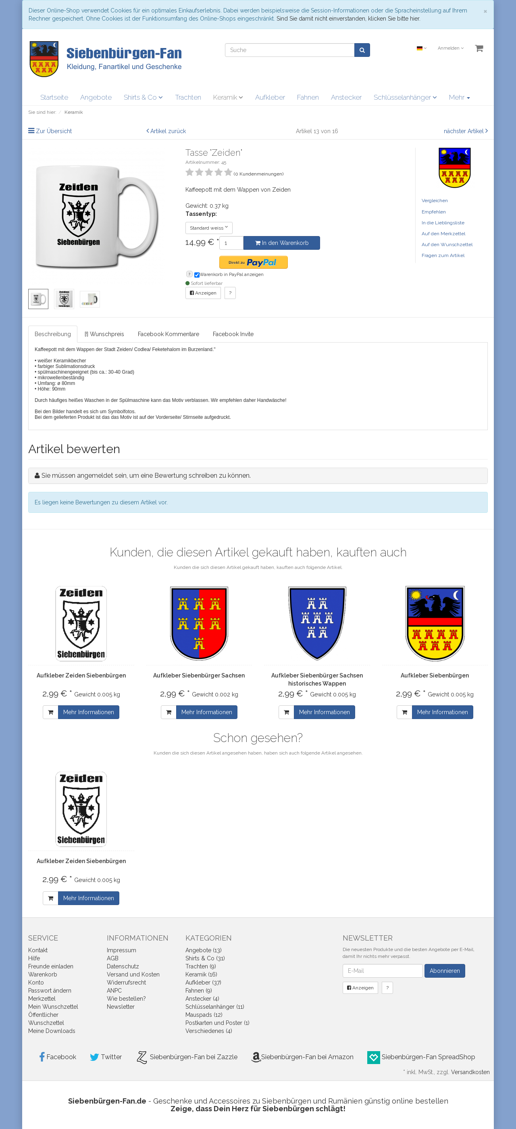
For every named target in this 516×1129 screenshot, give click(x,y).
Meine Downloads (51, 1031)
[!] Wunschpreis (104, 334)
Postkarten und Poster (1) (217, 1023)
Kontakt (38, 950)
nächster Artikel (464, 131)
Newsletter (121, 1007)
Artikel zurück (168, 131)
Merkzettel (42, 998)
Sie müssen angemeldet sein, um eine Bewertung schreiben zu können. (146, 475)
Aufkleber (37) (203, 982)
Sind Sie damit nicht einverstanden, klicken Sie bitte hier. (348, 18)
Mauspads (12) (204, 1015)
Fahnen (308, 97)
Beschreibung (53, 334)
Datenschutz (123, 966)
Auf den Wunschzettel (447, 244)
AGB (113, 958)
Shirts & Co (143, 97)
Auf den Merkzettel (443, 233)
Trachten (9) (200, 966)
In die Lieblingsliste (443, 223)
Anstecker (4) (202, 998)
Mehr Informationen (88, 712)
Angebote (96, 97)
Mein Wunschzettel (53, 1007)
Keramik (228, 97)
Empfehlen (434, 212)
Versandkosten (470, 1072)
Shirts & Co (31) (205, 958)
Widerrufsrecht (126, 982)
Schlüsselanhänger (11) (214, 1007)
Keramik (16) (201, 974)
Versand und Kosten (133, 974)
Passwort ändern (49, 990)
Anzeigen (203, 293)
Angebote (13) (203, 950)
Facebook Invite (233, 334)
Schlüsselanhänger (405, 97)
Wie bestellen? (126, 998)
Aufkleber (270, 97)
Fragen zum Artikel (443, 255)
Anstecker (346, 97)
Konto (36, 982)
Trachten (188, 97)
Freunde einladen (50, 966)
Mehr (459, 97)
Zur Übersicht (54, 131)
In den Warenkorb (282, 243)
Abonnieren (445, 971)
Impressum (121, 950)
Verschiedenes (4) (208, 1031)
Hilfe (34, 958)
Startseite (54, 97)
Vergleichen (435, 200)
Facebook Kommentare (168, 334)
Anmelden (451, 48)
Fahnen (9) (198, 990)
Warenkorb (42, 974)
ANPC (114, 990)
